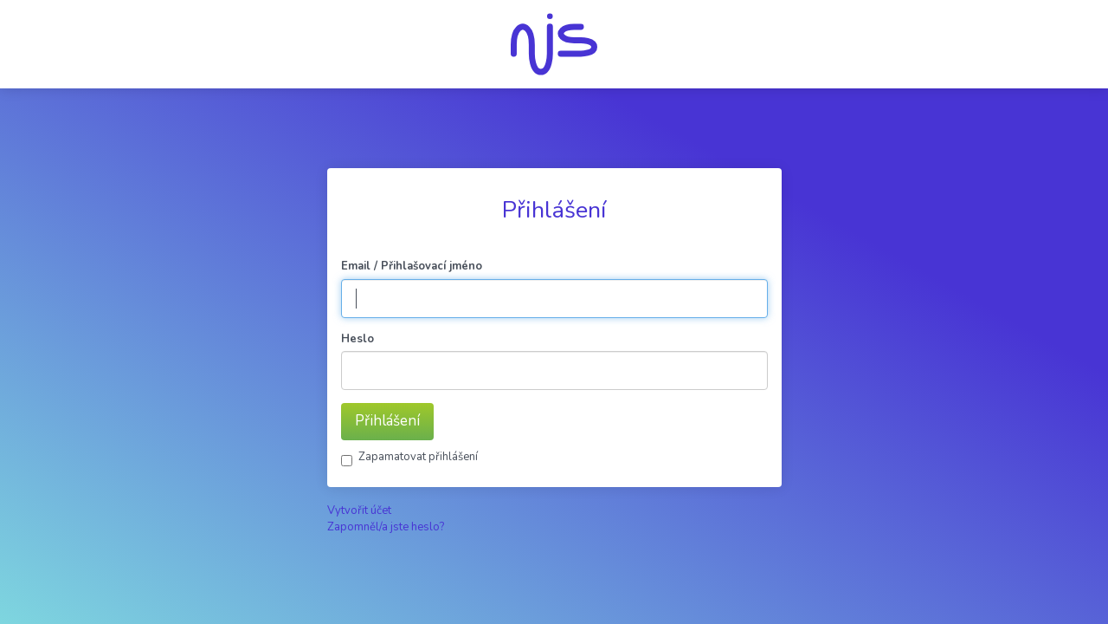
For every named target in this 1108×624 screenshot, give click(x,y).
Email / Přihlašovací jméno (411, 266)
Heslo (357, 339)
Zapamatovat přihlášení (418, 457)
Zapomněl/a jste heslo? (385, 527)
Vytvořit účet (359, 510)
